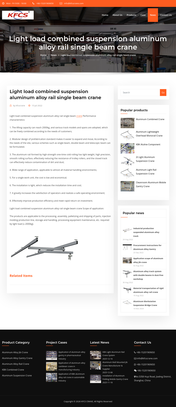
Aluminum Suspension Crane (17, 375)
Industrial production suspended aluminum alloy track (146, 232)
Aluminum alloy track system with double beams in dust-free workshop (148, 275)
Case (143, 15)
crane (79, 115)
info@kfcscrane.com (73, 3)
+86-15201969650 (44, 3)
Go (163, 92)
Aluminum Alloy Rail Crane (15, 363)
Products (131, 15)
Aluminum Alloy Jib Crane (15, 352)
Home (105, 15)
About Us (117, 15)
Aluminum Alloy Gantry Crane (17, 358)
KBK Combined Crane (13, 369)
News (153, 15)
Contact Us (166, 15)
